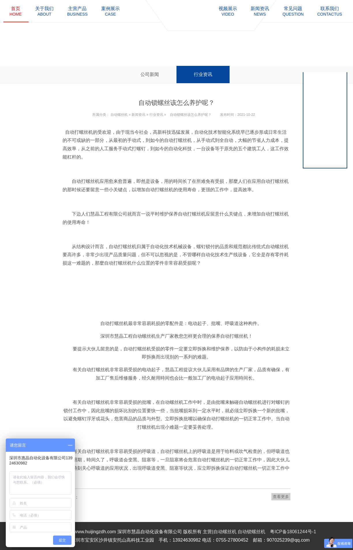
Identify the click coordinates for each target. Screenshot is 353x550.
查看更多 (281, 496)
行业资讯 (203, 74)
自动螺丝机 (119, 115)
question (293, 11)
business (77, 11)
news (260, 11)
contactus (329, 11)
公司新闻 (149, 74)
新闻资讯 (138, 115)
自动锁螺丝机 (251, 531)
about (44, 11)
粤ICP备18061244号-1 (293, 531)
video (228, 11)
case (110, 11)
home (16, 11)
